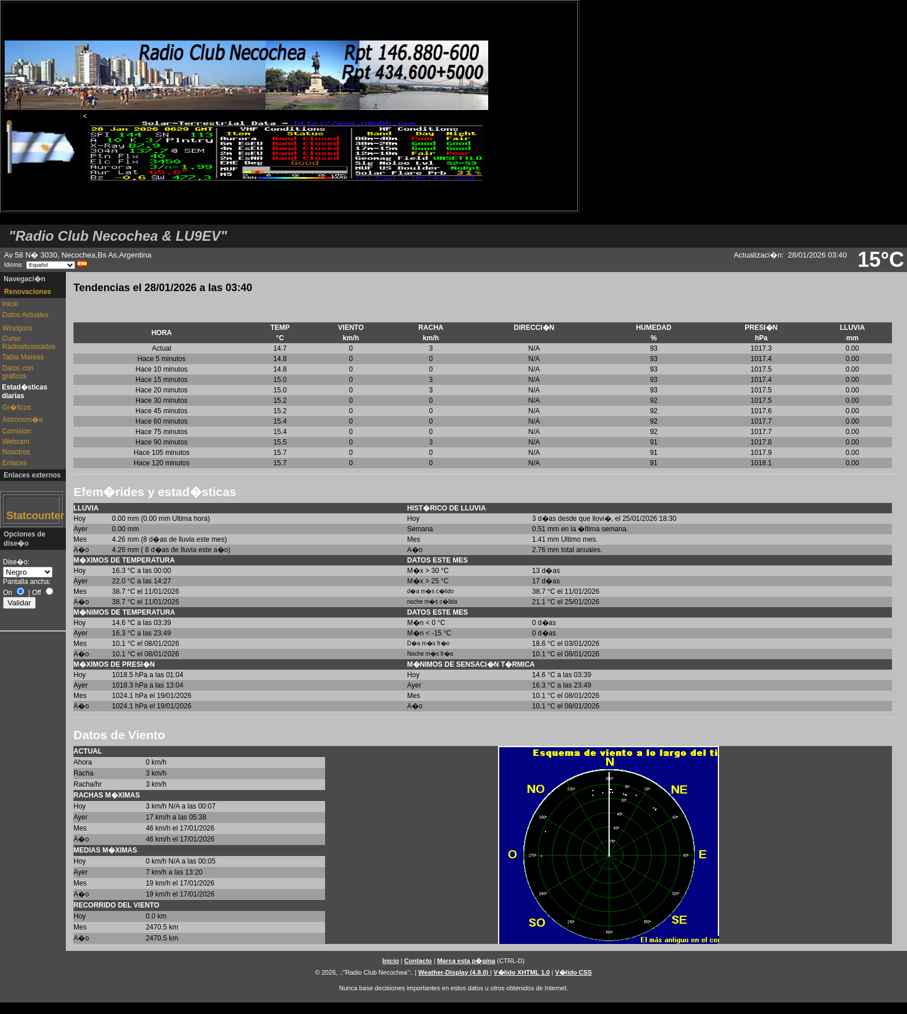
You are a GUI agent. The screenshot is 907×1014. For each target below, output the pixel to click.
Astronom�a (22, 420)
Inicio (10, 304)
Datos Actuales (25, 315)
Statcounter (32, 515)
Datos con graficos (18, 372)
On (7, 593)
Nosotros (16, 452)
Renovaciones (27, 292)
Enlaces (14, 463)
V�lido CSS (573, 972)
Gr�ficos (16, 407)
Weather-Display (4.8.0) (454, 972)
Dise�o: (16, 562)
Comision (16, 431)
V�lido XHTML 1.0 (521, 972)
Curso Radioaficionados (28, 343)
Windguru (17, 328)
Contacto (418, 960)
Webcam (16, 442)
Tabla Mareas (23, 357)
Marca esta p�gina (466, 960)
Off (36, 593)
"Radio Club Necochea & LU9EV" (118, 236)
